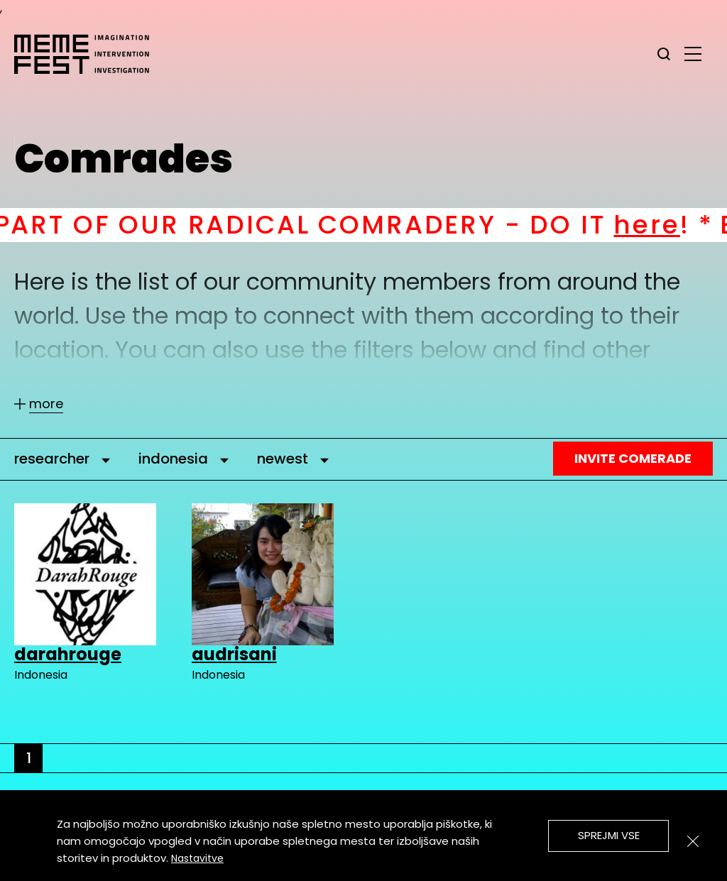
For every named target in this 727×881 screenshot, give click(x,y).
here (663, 225)
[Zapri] (693, 841)
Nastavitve (197, 858)
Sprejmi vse (609, 835)
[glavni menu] (693, 53)
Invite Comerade (633, 458)
